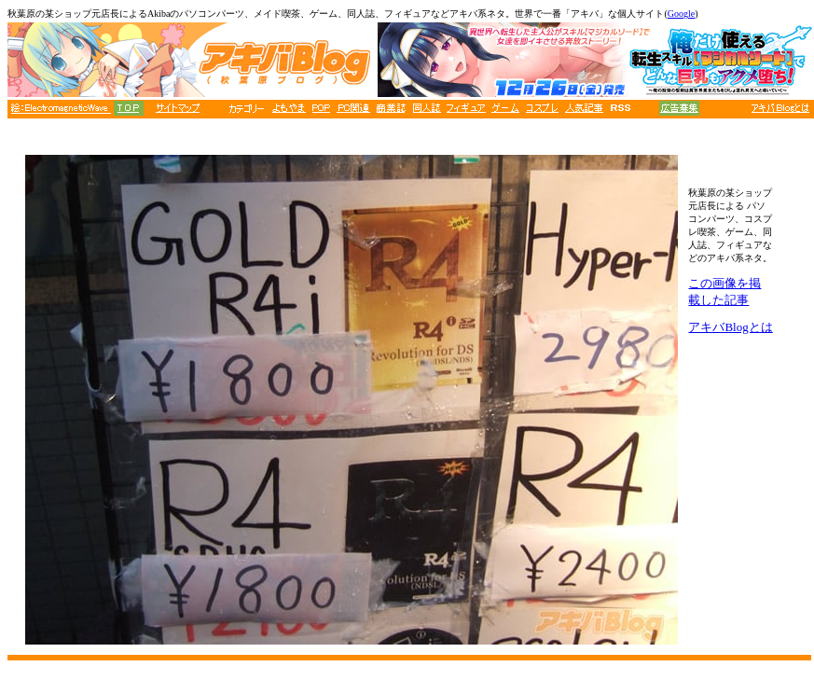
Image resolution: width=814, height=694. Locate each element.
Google (681, 13)
